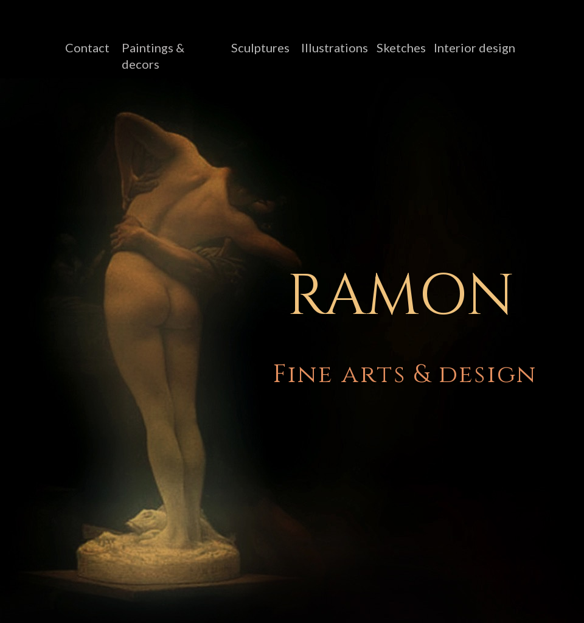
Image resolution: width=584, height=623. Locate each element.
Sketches (401, 47)
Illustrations (334, 47)
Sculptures (260, 47)
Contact (87, 47)
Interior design (474, 47)
